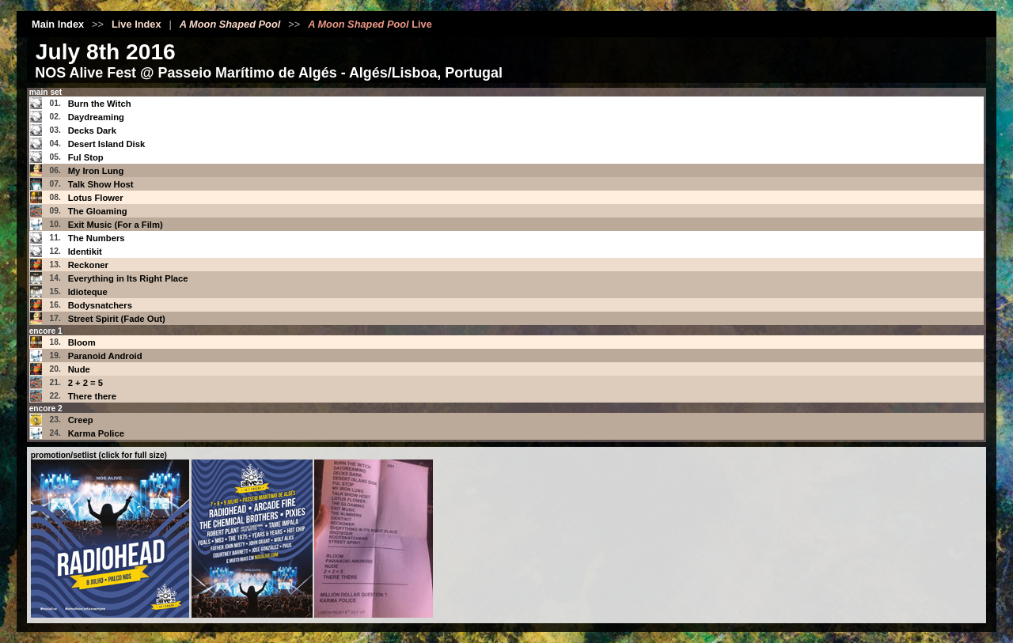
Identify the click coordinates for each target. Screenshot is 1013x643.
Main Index (58, 24)
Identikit (85, 251)
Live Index (136, 24)
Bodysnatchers (100, 305)
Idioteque (88, 292)
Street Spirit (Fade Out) (116, 318)
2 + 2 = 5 (85, 383)
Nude (79, 369)
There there (92, 396)
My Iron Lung (96, 171)
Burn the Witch (99, 103)
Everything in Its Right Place (128, 278)
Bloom (82, 342)
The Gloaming (97, 211)
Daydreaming (96, 117)
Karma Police (96, 433)
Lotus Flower (95, 197)
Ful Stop (86, 157)
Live (370, 24)
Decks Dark (92, 130)
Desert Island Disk (107, 144)
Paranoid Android (105, 356)
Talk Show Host (101, 184)
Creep (80, 420)
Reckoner (88, 265)
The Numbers (96, 238)
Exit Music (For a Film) (115, 224)
